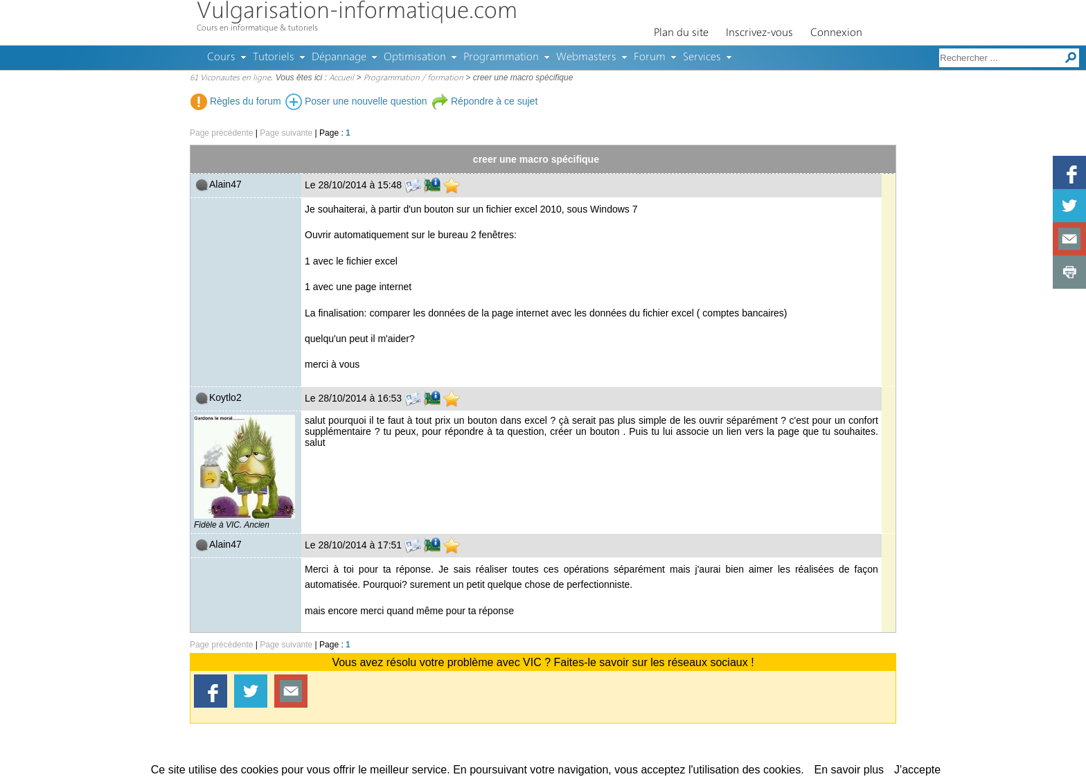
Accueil (341, 78)
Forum (650, 57)
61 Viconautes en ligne (230, 78)
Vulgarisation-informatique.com (357, 12)
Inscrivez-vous (759, 33)
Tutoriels (273, 57)
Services (702, 57)
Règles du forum (235, 101)
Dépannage (339, 57)
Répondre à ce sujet (484, 101)
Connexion (836, 33)
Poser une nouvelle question (356, 101)
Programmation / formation (413, 78)
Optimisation (415, 57)
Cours (221, 57)
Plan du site (681, 33)
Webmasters (586, 57)
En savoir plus (849, 770)
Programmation (501, 57)
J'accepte (917, 770)
